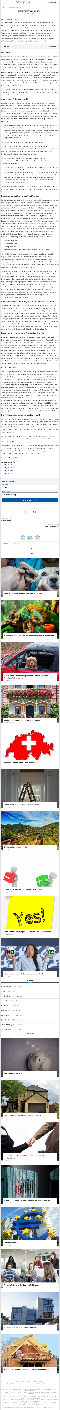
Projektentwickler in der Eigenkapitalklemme (21, 1285)
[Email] (55, 2)
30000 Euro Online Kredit (31, 1399)
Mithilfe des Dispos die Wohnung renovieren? (21, 805)
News (35, 1381)
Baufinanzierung (6, 1025)
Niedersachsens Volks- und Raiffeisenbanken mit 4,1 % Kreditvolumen (24, 1157)
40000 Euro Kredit (43, 1399)
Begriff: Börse (8, 465)
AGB (43, 1384)
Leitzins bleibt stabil (11, 1243)
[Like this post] (26, 512)
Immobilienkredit (7, 1001)
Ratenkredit (5, 1010)
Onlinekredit (5, 1015)
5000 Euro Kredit (32, 1397)
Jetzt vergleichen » (30, 500)
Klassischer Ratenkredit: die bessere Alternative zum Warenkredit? (29, 636)
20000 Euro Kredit (6, 1399)
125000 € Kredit (48, 1403)
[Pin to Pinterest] (33, 512)
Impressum (30, 1386)
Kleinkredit (45, 1392)
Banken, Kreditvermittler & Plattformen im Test (19, 1384)
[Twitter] (49, 2)
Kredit (3, 991)
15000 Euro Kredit (35, 1398)
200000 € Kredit (27, 1404)
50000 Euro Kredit (53, 1399)
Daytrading (34, 422)
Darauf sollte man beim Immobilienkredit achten (22, 1116)
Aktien (21, 70)
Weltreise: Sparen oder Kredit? (15, 847)
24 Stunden (37, 1389)
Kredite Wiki (36, 1384)
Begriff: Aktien (9, 468)
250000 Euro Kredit (36, 1404)
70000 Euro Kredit (35, 1401)
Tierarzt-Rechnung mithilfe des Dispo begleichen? (23, 593)
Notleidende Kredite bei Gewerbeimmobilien (21, 1327)
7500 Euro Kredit (41, 1397)
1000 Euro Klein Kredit (9, 1397)
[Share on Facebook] (29, 512)
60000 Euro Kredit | (26, 1401)
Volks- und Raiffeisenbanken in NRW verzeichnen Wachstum (27, 1200)
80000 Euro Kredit (17, 1403)
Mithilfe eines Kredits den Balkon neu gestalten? (22, 720)
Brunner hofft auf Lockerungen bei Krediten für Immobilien (26, 1370)
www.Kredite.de (13, 1389)
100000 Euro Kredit (38, 1403)
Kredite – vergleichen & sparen (23, 1381)
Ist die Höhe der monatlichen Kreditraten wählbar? (23, 974)
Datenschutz (50, 1384)
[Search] (58, 2)
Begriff (9, 274)
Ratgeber (41, 1381)
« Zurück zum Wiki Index (9, 19)
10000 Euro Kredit (51, 1397)
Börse (29, 28)
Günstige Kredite (6, 1030)
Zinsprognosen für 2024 (13, 1073)
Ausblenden (52, 46)
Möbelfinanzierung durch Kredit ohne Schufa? (21, 762)
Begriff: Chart (8, 474)
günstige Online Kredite (36, 1392)
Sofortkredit (5, 1020)
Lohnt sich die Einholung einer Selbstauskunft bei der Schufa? (27, 932)
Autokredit (4, 1006)
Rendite (29, 229)
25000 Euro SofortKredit (18, 1399)
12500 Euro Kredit (25, 1398)
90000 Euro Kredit (27, 1403)
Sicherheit (7, 267)
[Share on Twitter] (31, 512)
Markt (48, 23)
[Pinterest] (53, 2)
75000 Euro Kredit (7, 1403)
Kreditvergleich (6, 987)
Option (47, 133)
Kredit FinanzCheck (30, 1390)
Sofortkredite (51, 1392)
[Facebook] (47, 2)
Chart (44, 264)
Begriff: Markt (9, 471)
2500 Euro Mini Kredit (21, 1397)
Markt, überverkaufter (15, 7)
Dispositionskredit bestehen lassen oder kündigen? (23, 889)
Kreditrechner (5, 996)
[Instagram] (51, 2)
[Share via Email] (35, 512)
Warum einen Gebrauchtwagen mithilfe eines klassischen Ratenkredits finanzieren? (26, 677)
